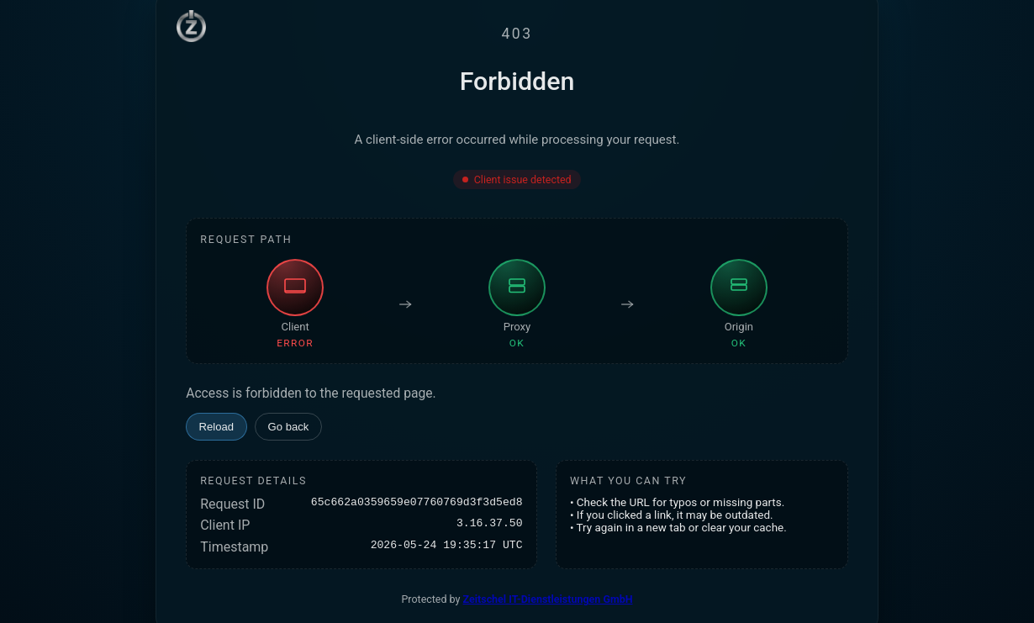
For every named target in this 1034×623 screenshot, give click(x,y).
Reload (217, 426)
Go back (288, 426)
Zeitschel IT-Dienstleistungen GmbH (548, 599)
